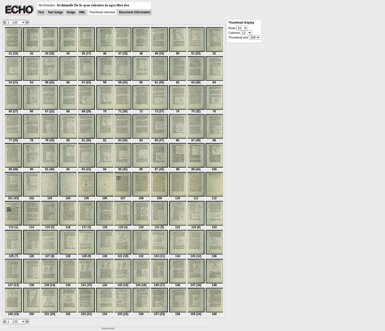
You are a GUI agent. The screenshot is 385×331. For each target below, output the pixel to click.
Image (71, 12)
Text (41, 12)
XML (82, 12)
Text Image (55, 12)
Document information (134, 12)
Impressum (108, 328)
